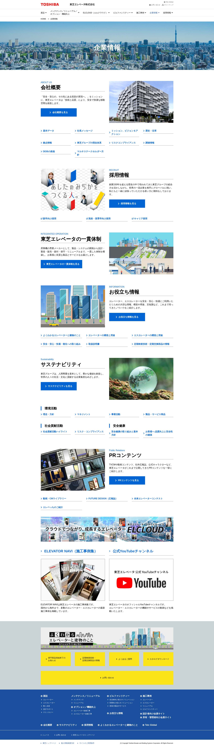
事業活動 (115, 414)
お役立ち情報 (116, 713)
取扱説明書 (93, 344)
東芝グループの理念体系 (89, 143)
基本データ (48, 131)
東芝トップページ (49, 743)
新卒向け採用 (49, 218)
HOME (43, 19)
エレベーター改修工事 (82, 711)
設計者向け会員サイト (154, 713)
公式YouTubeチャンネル (133, 551)
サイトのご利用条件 (86, 743)
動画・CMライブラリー (54, 498)
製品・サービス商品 (155, 414)
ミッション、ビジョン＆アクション (124, 132)
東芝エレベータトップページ (84, 735)
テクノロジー (48, 712)
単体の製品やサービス (118, 706)
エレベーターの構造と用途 (101, 335)
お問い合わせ (61, 735)
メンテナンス (79, 700)
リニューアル (79, 703)
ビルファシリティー (122, 13)
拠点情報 (47, 143)
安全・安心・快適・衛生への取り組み (62, 344)
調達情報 (149, 143)
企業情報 (153, 13)
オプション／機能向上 (85, 707)
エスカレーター (49, 703)
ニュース (45, 735)
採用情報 (167, 13)
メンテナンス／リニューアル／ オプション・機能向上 (63, 12)
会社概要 (47, 725)
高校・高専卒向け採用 (99, 218)
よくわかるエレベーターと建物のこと (62, 335)
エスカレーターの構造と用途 (148, 335)
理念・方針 (48, 414)
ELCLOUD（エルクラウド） (95, 13)
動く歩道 (46, 706)
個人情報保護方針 (67, 743)
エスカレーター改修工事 (83, 714)
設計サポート (48, 709)
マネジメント (83, 414)
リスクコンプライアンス (123, 143)
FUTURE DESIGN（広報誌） (103, 498)
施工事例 (140, 13)
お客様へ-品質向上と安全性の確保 (159, 433)
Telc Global (169, 2)
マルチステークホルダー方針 (90, 153)
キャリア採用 (140, 218)
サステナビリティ (68, 725)
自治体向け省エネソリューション (122, 700)
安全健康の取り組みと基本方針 (124, 433)
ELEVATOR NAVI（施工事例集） (71, 551)
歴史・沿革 (151, 131)
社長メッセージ (85, 131)
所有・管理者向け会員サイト (157, 717)
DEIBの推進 (49, 151)
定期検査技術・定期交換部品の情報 (151, 344)
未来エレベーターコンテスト (148, 498)
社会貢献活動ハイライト (55, 431)
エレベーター (48, 700)
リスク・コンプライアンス (90, 431)
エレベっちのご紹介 (53, 507)
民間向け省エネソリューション (121, 703)
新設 (43, 13)
